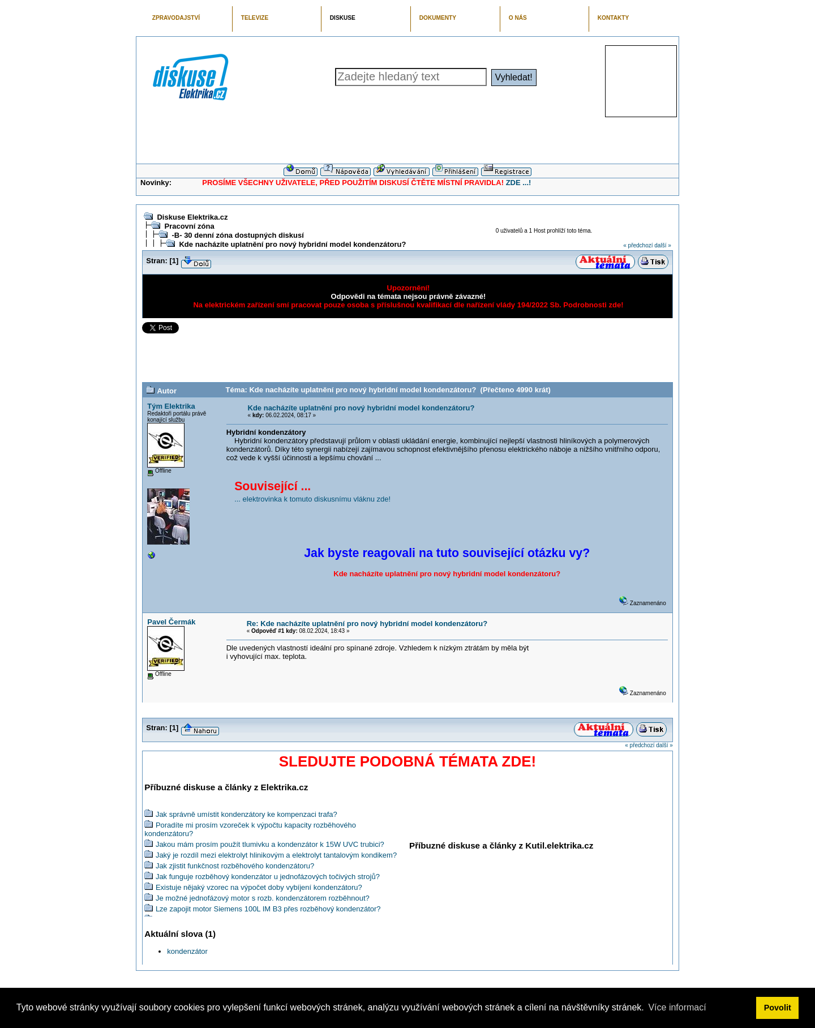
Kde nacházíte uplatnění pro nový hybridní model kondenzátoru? (292, 244)
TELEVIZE (254, 18)
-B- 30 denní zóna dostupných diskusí (237, 235)
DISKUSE (342, 18)
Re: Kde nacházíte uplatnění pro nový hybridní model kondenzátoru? (367, 623)
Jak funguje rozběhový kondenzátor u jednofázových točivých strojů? (268, 876)
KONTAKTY (613, 18)
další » (662, 245)
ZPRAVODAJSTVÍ (176, 18)
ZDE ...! (518, 182)
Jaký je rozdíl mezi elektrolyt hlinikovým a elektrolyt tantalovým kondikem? (276, 855)
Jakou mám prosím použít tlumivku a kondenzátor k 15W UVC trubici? (270, 844)
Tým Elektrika (171, 406)
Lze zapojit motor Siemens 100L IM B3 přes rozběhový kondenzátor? (268, 909)
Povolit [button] (777, 1007)
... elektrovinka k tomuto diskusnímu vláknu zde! (312, 499)
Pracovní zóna (189, 226)
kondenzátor (187, 951)
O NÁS (518, 18)
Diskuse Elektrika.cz (192, 217)
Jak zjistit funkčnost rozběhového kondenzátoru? (235, 866)
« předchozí (638, 245)
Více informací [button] (677, 1007)
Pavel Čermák (171, 622)
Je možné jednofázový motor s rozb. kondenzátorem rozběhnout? (263, 898)
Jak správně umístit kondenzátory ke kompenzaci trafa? (246, 814)
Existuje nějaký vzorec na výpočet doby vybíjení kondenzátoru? (259, 887)
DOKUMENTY (437, 18)
